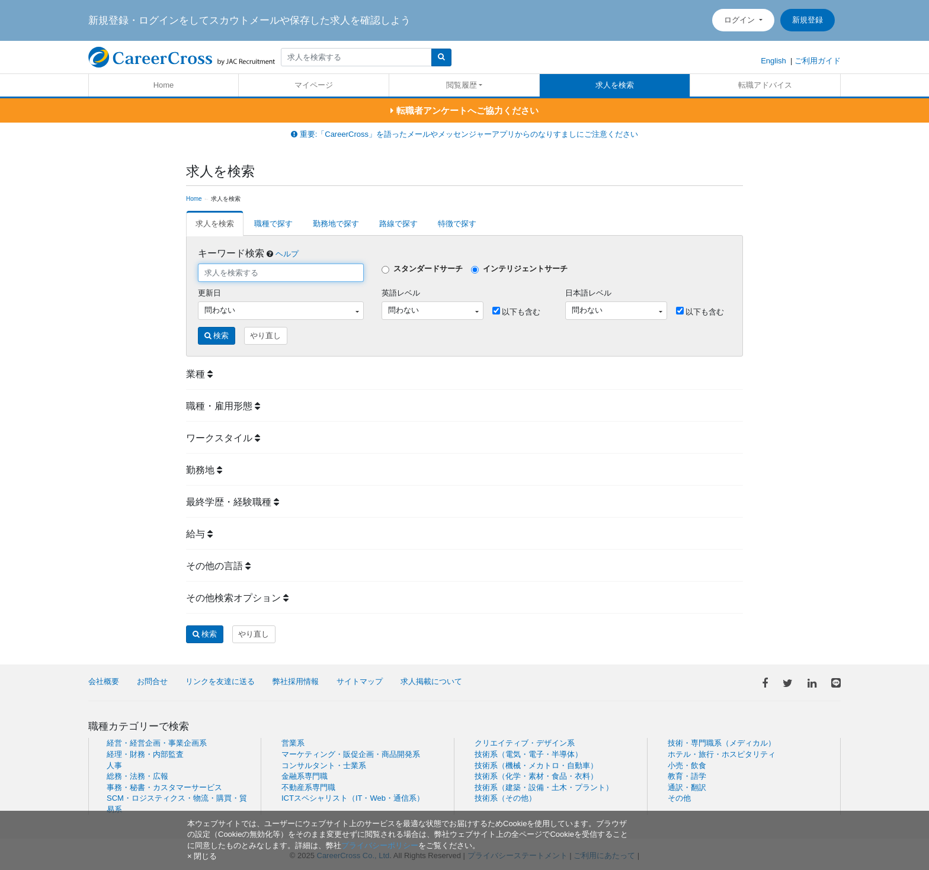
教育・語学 (687, 776)
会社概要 (103, 681)
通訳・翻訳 (687, 787)
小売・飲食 (687, 765)
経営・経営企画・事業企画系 (157, 743)
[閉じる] (202, 856)
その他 (679, 798)
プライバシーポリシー (379, 845)
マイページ (313, 85)
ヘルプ (287, 253)
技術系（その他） (505, 798)
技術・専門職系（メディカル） (722, 743)
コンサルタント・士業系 (323, 765)
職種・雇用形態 (223, 406)
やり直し (265, 335)
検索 (216, 335)
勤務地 (204, 470)
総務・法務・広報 (137, 776)
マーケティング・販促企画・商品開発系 (350, 754)
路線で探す (398, 223)
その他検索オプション (237, 598)
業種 (199, 374)
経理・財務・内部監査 (145, 754)
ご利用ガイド (818, 60)
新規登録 (807, 19)
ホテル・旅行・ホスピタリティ (722, 754)
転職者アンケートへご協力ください (464, 110)
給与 (199, 534)
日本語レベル (588, 292)
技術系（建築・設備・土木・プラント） (544, 787)
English (773, 60)
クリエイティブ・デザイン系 (525, 743)
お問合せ (152, 681)
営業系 (293, 743)
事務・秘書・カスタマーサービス (164, 787)
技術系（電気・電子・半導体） (528, 754)
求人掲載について (431, 681)
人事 (114, 765)
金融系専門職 (304, 776)
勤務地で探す (336, 223)
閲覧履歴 (461, 85)
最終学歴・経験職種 (232, 502)
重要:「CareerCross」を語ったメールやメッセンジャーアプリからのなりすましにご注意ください (464, 134)
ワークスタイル (223, 438)
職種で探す (273, 223)
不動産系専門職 (308, 787)
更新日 (209, 292)
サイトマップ (360, 681)
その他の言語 (218, 566)
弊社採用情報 (296, 681)
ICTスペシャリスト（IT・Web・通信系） (352, 798)
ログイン (740, 19)
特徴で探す (457, 223)
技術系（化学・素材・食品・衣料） (536, 776)
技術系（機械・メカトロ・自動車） (536, 765)
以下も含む (516, 311)
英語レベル (401, 292)
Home (163, 85)
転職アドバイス (765, 85)
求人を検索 (614, 85)
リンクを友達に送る (220, 681)
